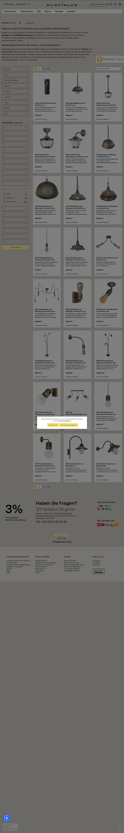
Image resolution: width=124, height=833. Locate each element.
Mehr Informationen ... (65, 421)
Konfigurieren (53, 425)
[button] (7, 818)
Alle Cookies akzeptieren (69, 425)
